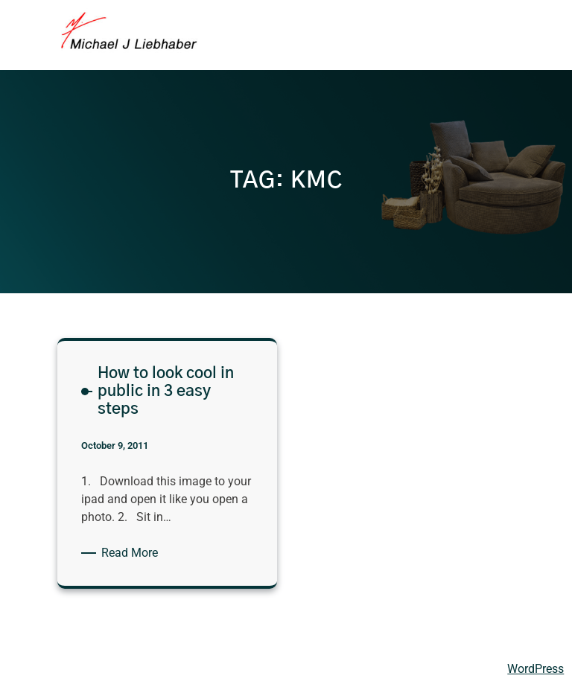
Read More (132, 553)
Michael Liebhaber (60, 668)
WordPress (535, 669)
